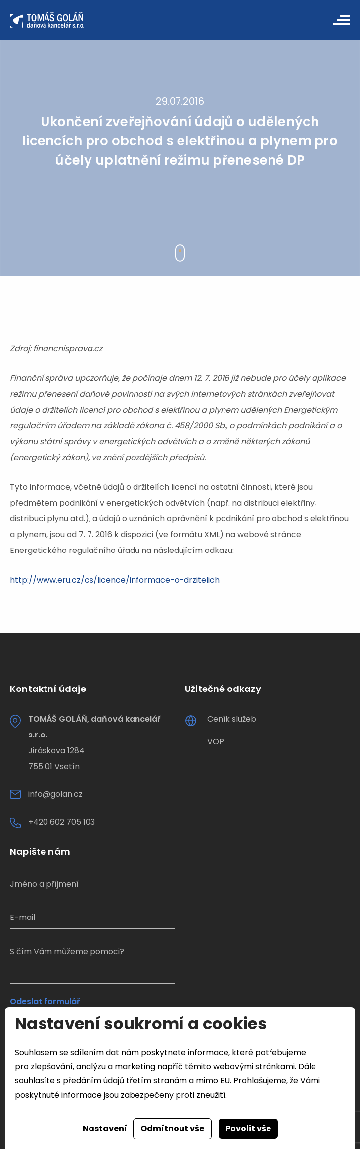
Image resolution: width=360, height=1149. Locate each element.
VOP (215, 741)
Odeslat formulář (45, 1002)
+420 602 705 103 (61, 821)
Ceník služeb (231, 719)
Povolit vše (248, 1128)
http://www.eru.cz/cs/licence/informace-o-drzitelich (115, 580)
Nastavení (105, 1128)
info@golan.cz (55, 794)
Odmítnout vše (172, 1128)
